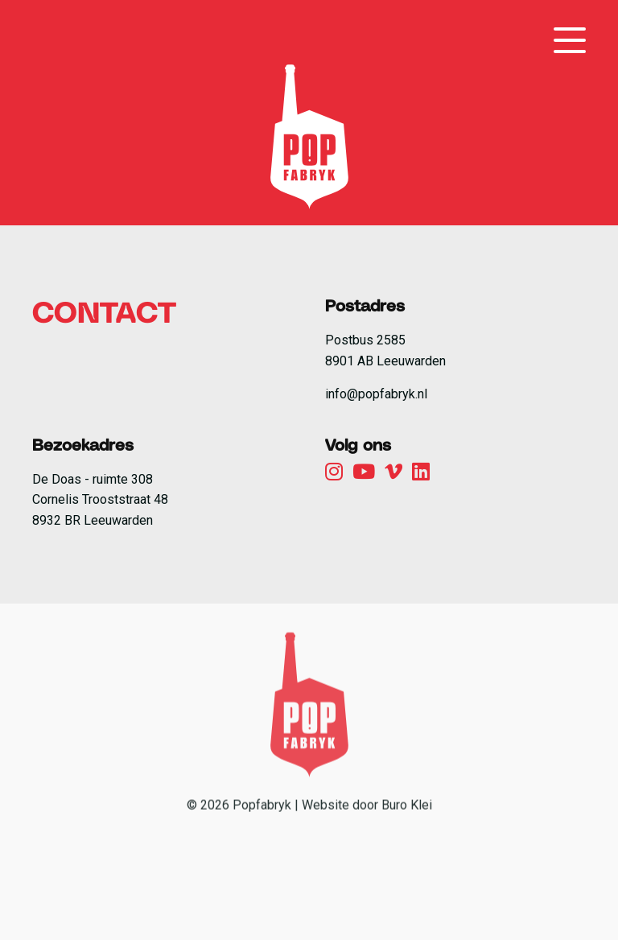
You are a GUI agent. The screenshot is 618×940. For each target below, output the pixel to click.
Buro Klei (406, 845)
